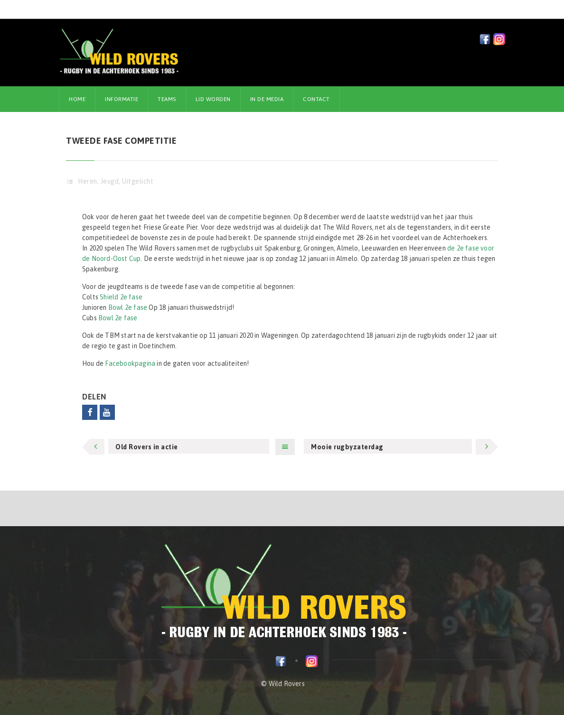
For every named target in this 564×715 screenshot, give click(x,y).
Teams (167, 99)
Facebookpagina (130, 363)
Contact (316, 99)
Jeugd (110, 181)
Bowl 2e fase (127, 307)
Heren (87, 181)
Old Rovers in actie (146, 447)
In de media (267, 99)
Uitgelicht (137, 181)
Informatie (121, 99)
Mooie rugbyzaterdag (347, 447)
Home (77, 99)
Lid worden (213, 99)
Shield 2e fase (121, 297)
